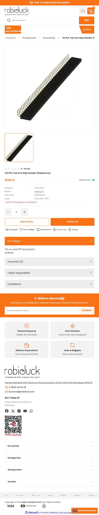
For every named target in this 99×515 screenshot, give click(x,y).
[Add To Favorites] (27, 229)
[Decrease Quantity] (8, 212)
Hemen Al (72, 221)
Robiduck (39, 191)
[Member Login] (82, 10)
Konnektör (39, 188)
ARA (86, 20)
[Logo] (17, 11)
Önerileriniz (14, 284)
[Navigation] (13, 30)
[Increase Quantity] (24, 212)
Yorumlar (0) (15, 261)
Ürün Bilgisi (13, 241)
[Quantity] (16, 212)
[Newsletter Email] (49, 311)
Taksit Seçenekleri (18, 273)
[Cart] (90, 10)
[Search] (49, 20)
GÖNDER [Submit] (86, 310)
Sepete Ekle (26, 221)
